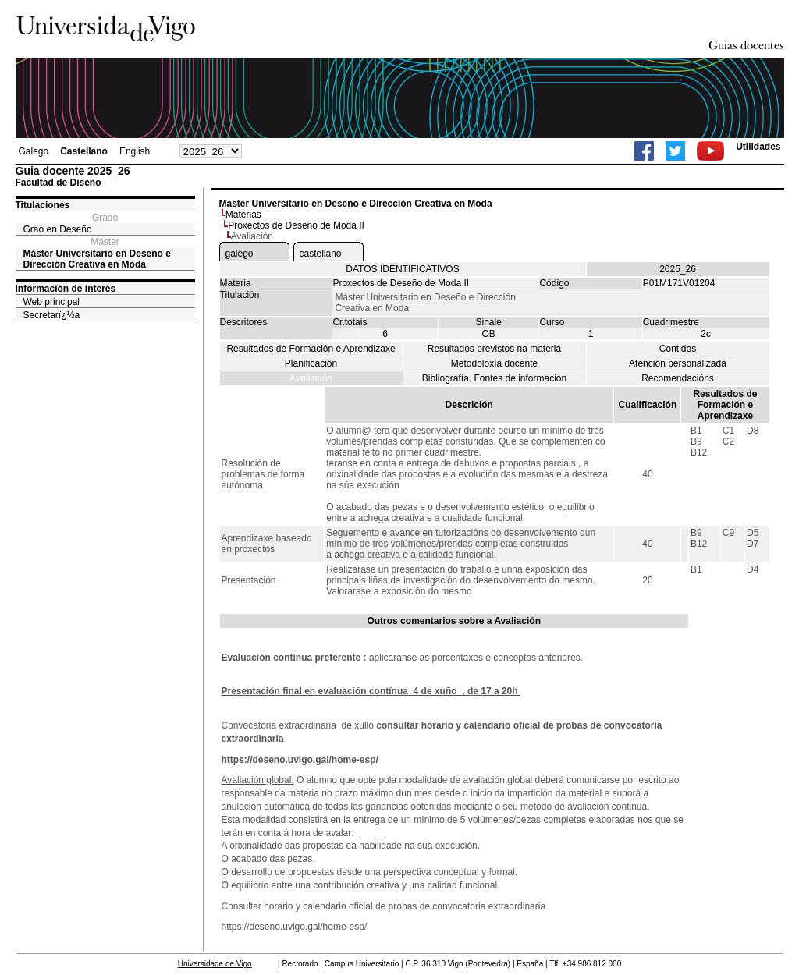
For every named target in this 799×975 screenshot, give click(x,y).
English (134, 151)
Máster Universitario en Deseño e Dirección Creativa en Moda (97, 259)
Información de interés (66, 288)
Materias (243, 214)
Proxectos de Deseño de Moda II (296, 225)
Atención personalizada (677, 363)
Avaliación (310, 378)
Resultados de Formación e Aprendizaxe (310, 348)
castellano (321, 253)
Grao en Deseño (57, 229)
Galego (34, 151)
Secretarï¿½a (51, 315)
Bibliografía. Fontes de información (494, 378)
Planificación (311, 363)
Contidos (677, 348)
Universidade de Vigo (215, 963)
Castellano (84, 151)
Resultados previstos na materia (494, 348)
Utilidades (758, 146)
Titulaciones (43, 205)
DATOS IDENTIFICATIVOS (402, 269)
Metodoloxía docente (494, 363)
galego (239, 253)
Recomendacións (677, 378)
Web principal (51, 301)
